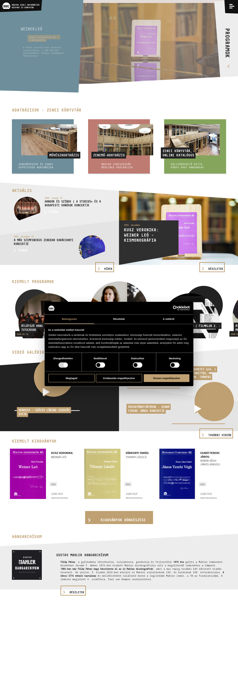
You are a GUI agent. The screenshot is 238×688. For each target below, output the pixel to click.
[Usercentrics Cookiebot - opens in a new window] (175, 308)
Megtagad (71, 378)
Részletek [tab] (119, 319)
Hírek (108, 269)
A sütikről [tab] (168, 319)
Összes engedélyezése (166, 378)
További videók (219, 435)
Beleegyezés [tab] (69, 319)
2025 (53, 484)
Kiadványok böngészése (123, 520)
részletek (76, 592)
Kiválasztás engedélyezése (119, 378)
